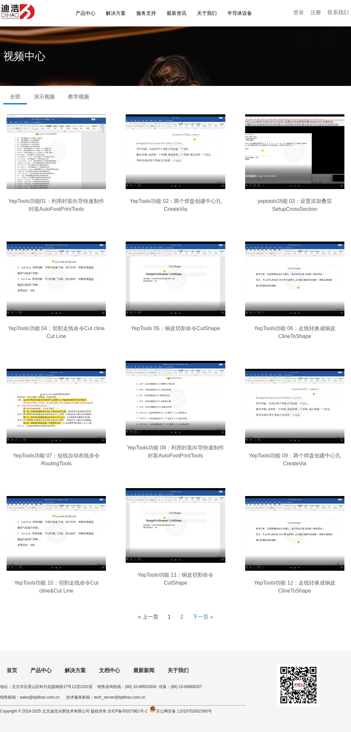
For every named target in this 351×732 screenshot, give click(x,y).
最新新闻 (143, 670)
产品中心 (85, 13)
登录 (298, 12)
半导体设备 (239, 13)
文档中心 (109, 670)
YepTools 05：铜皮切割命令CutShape (175, 328)
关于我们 (207, 13)
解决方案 (116, 13)
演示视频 (44, 96)
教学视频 (78, 96)
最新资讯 (176, 13)
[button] (56, 152)
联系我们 (338, 12)
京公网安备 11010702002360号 (184, 711)
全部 (15, 96)
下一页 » (203, 617)
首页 (12, 670)
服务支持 (146, 13)
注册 (315, 12)
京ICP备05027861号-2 (127, 711)
